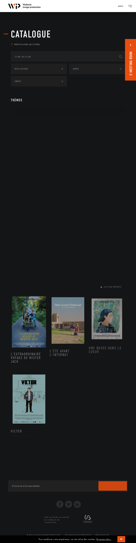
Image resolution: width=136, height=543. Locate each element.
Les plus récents (113, 287)
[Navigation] (121, 6)
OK (121, 539)
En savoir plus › (104, 539)
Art (16, 112)
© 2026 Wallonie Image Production (43, 535)
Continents (20, 123)
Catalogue (31, 34)
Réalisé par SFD (102, 535)
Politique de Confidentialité (78, 535)
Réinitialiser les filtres (25, 44)
